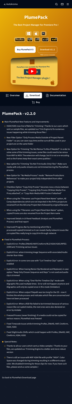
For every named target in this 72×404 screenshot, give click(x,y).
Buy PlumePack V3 (25, 49)
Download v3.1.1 (47, 49)
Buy (36, 102)
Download (32, 95)
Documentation (56, 95)
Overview (13, 95)
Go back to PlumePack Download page (19, 377)
